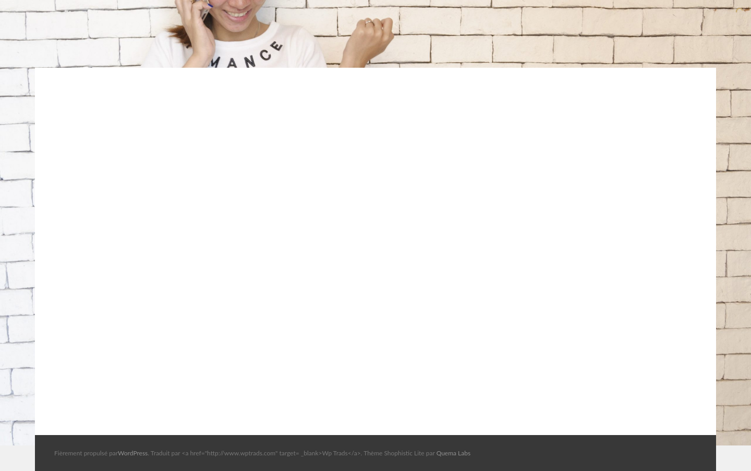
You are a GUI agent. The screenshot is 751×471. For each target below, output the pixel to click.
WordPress (133, 453)
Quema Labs (454, 453)
